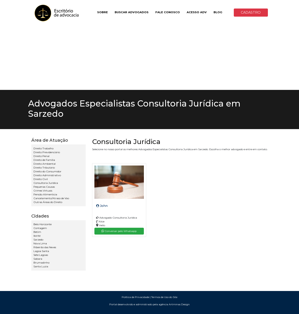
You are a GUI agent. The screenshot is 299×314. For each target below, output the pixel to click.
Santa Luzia (40, 266)
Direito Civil (40, 179)
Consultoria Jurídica (45, 182)
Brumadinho (41, 262)
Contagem (40, 228)
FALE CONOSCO (167, 12)
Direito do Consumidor (47, 171)
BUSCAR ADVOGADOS (132, 12)
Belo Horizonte (42, 224)
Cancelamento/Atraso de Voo (51, 198)
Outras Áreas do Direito (47, 202)
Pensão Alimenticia (45, 194)
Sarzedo (38, 239)
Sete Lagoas (40, 254)
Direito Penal (41, 156)
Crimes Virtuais (42, 190)
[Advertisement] (149, 58)
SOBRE (102, 12)
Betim (37, 231)
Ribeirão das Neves (44, 247)
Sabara (37, 258)
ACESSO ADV (197, 12)
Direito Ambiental (44, 163)
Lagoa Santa (41, 251)
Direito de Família (44, 159)
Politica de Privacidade (135, 297)
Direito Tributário (44, 167)
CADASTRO (251, 12)
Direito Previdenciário (46, 152)
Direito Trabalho (43, 148)
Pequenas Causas (44, 186)
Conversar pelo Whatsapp (119, 231)
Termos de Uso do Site (164, 297)
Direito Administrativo (47, 175)
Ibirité (36, 235)
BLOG (218, 12)
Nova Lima (40, 243)
